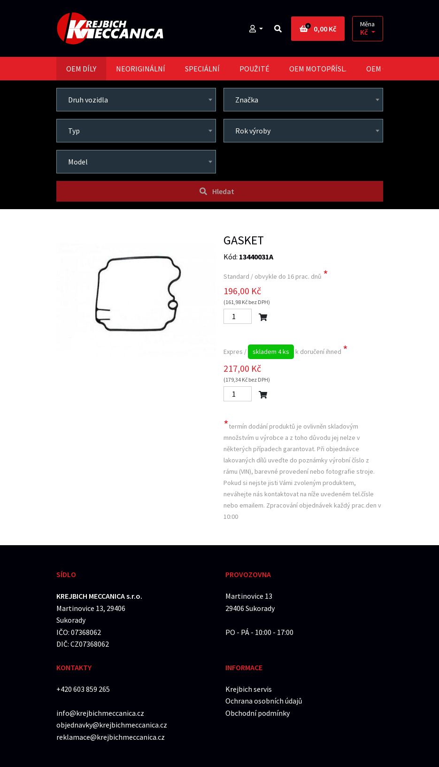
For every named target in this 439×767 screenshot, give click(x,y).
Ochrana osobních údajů (263, 700)
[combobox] (136, 99)
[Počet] (237, 316)
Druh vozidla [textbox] (88, 99)
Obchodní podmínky (257, 713)
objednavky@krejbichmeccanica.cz (111, 724)
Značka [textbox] (246, 99)
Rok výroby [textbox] (252, 130)
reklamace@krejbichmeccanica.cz (110, 737)
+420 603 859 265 (83, 689)
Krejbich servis (248, 689)
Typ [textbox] (74, 130)
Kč (364, 32)
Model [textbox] (78, 161)
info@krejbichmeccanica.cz (100, 713)
